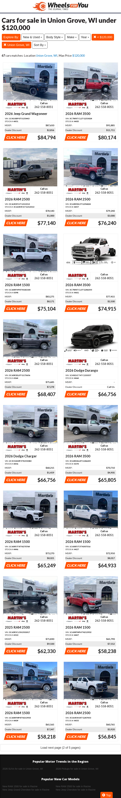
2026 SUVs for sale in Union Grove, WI (22, 768)
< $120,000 (102, 37)
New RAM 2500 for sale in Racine (73, 786)
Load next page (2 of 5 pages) (60, 747)
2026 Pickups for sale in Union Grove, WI (77, 768)
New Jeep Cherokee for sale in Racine (76, 789)
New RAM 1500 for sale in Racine (19, 786)
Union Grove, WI (16, 45)
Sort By (40, 45)
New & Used (32, 37)
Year (85, 37)
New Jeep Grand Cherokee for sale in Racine (25, 789)
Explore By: (11, 37)
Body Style (54, 37)
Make (72, 37)
